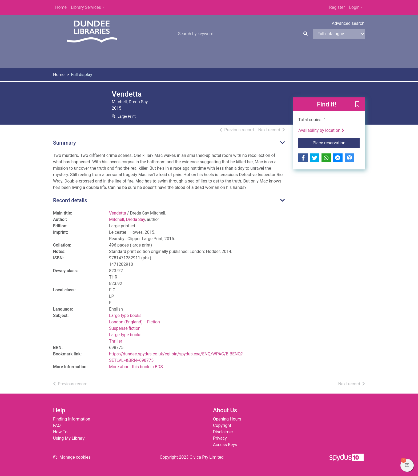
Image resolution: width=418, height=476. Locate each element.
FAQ (57, 425)
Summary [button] (64, 143)
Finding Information (71, 419)
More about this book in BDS (136, 366)
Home (61, 7)
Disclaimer (223, 431)
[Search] (305, 34)
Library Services (86, 7)
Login (354, 7)
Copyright (222, 425)
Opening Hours (227, 419)
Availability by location (321, 130)
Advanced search (348, 23)
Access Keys (225, 444)
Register (337, 7)
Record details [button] (70, 200)
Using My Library (69, 438)
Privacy (220, 438)
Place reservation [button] (336, 142)
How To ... (62, 431)
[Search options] (339, 34)
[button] (357, 104)
